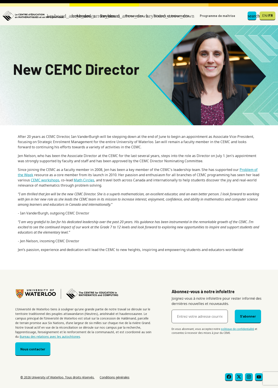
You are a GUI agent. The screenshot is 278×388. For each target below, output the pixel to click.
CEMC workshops (45, 180)
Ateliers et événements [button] (171, 16)
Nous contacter (32, 349)
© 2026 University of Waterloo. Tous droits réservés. (57, 377)
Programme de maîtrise (217, 16)
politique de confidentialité (237, 329)
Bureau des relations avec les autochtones (50, 336)
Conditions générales (114, 377)
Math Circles (84, 180)
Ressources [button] (134, 16)
